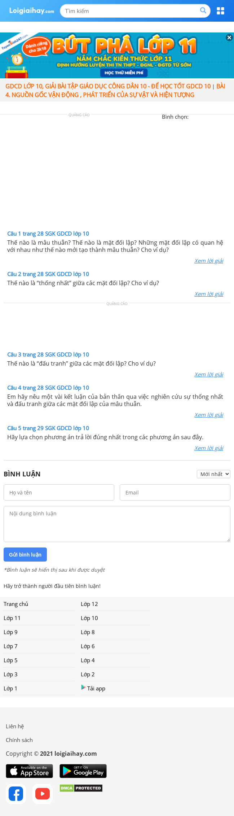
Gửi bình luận (25, 555)
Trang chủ (16, 603)
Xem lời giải (208, 260)
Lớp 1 (11, 688)
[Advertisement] (117, 173)
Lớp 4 (88, 660)
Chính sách (19, 739)
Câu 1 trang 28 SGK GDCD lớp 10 (48, 233)
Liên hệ (15, 726)
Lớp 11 (12, 617)
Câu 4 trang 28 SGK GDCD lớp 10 (48, 387)
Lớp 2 (88, 674)
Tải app (93, 688)
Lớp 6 (88, 646)
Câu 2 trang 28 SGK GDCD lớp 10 (48, 274)
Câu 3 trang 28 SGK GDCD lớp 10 (48, 354)
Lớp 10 (89, 617)
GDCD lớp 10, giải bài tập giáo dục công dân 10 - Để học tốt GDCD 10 (108, 86)
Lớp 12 (89, 603)
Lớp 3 (11, 674)
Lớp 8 (88, 632)
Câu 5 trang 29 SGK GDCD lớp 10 (48, 428)
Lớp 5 (11, 660)
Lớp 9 (11, 632)
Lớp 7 (11, 646)
